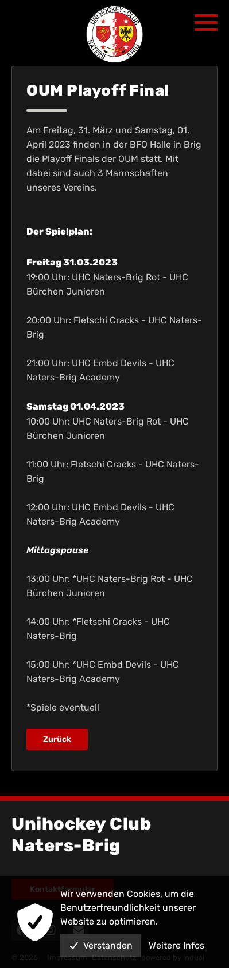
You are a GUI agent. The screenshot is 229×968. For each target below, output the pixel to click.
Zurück (57, 739)
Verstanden (100, 945)
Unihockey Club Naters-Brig (81, 835)
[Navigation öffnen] (206, 22)
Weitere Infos (176, 945)
